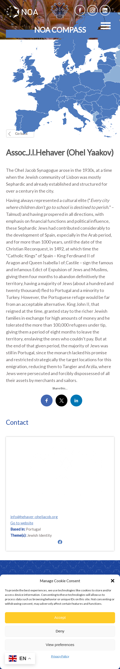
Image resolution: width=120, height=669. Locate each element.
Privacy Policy (60, 656)
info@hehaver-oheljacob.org (34, 517)
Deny (60, 631)
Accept (60, 617)
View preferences (60, 645)
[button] (112, 580)
